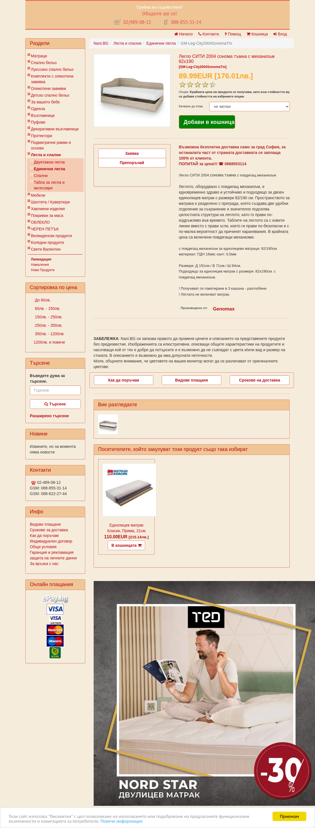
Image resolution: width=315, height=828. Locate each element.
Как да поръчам (44, 535)
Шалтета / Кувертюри (50, 202)
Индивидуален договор (51, 541)
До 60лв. (42, 300)
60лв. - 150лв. (47, 308)
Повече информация (121, 821)
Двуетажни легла (49, 162)
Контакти (208, 34)
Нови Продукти (43, 270)
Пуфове (38, 122)
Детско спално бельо (50, 95)
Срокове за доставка (49, 530)
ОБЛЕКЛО (40, 222)
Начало (183, 34)
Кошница (257, 34)
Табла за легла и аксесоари (49, 185)
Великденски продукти (51, 235)
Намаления (40, 265)
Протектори (41, 135)
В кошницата (126, 545)
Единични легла (49, 169)
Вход (280, 34)
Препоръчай (132, 162)
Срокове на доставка (259, 380)
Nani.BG (101, 43)
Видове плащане (45, 524)
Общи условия (43, 547)
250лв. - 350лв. (48, 325)
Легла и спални (46, 155)
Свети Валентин (46, 249)
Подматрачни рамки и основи (51, 145)
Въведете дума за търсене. (47, 378)
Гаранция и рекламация (52, 552)
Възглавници (43, 115)
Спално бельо (44, 62)
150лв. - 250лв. (48, 317)
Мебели (38, 195)
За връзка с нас (44, 563)
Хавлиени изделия (48, 209)
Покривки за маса (47, 215)
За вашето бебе (45, 102)
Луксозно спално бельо (52, 69)
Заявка (132, 153)
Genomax (224, 309)
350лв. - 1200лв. (49, 334)
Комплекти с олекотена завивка (52, 79)
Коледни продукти (47, 242)
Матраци (39, 56)
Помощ (232, 34)
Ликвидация (41, 259)
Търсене (55, 404)
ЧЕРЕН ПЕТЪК (45, 229)
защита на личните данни (53, 558)
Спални (41, 175)
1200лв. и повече (49, 342)
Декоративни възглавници (54, 129)
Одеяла (38, 108)
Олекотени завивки (48, 88)
